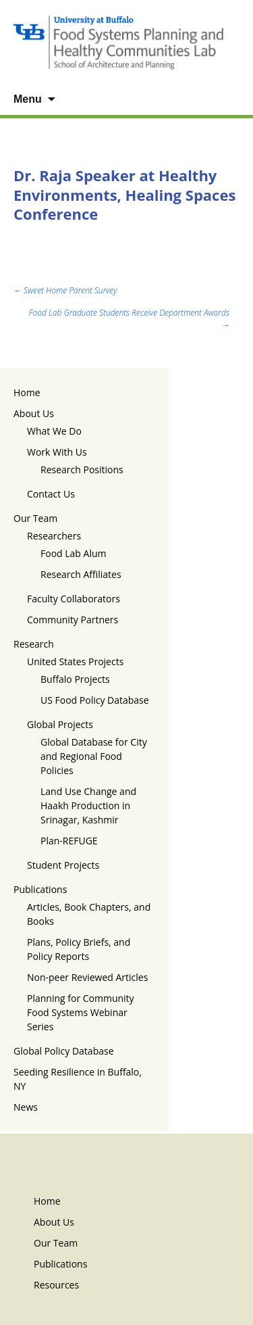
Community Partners (72, 619)
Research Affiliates (80, 574)
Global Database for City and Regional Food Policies (93, 756)
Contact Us (51, 493)
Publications (40, 889)
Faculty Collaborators (73, 598)
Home (26, 392)
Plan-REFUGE (69, 840)
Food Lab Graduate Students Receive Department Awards (129, 319)
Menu (27, 99)
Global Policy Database (63, 1050)
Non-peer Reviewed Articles (87, 977)
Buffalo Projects (75, 679)
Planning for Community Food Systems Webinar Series (80, 1012)
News (25, 1107)
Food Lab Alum (73, 553)
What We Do (54, 431)
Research (33, 643)
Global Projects (60, 724)
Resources (56, 1284)
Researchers (54, 535)
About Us (33, 413)
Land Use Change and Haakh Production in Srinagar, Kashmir (88, 805)
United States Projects (75, 661)
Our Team (35, 518)
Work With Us (57, 451)
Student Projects (63, 865)
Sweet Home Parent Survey (65, 290)
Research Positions (81, 469)
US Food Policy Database (94, 700)
